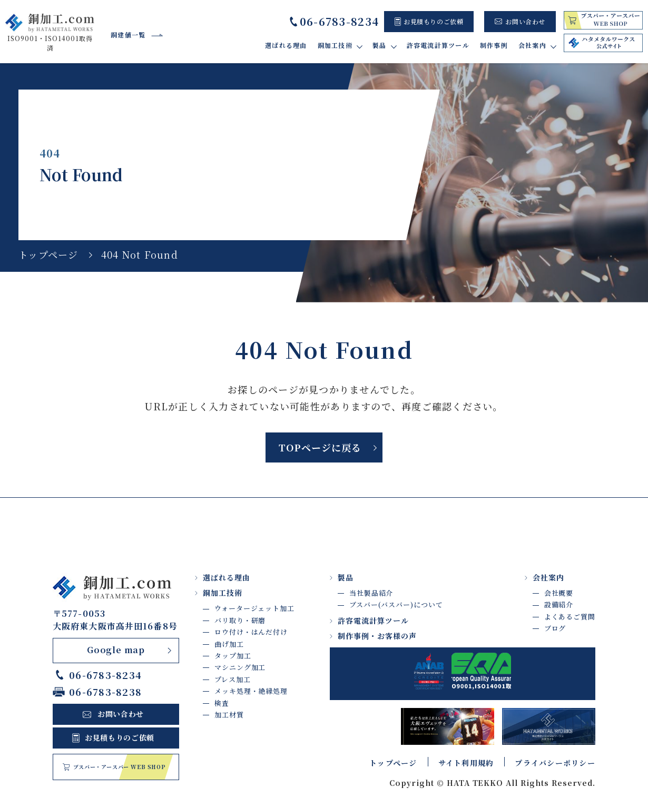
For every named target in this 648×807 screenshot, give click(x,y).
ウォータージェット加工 (254, 609)
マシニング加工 (240, 667)
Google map (116, 650)
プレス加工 (232, 679)
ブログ (555, 628)
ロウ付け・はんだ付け (251, 632)
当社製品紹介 (371, 593)
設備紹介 (559, 605)
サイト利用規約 (466, 762)
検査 (221, 703)
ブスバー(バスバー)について (396, 605)
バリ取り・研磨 (240, 620)
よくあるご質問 (569, 617)
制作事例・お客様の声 (377, 636)
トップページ (48, 254)
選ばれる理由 (286, 45)
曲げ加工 (229, 644)
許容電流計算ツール (438, 45)
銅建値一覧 (128, 34)
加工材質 (229, 715)
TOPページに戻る (320, 447)
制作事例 (494, 45)
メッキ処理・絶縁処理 (251, 691)
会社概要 (559, 593)
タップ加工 (232, 656)
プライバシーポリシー (555, 762)
